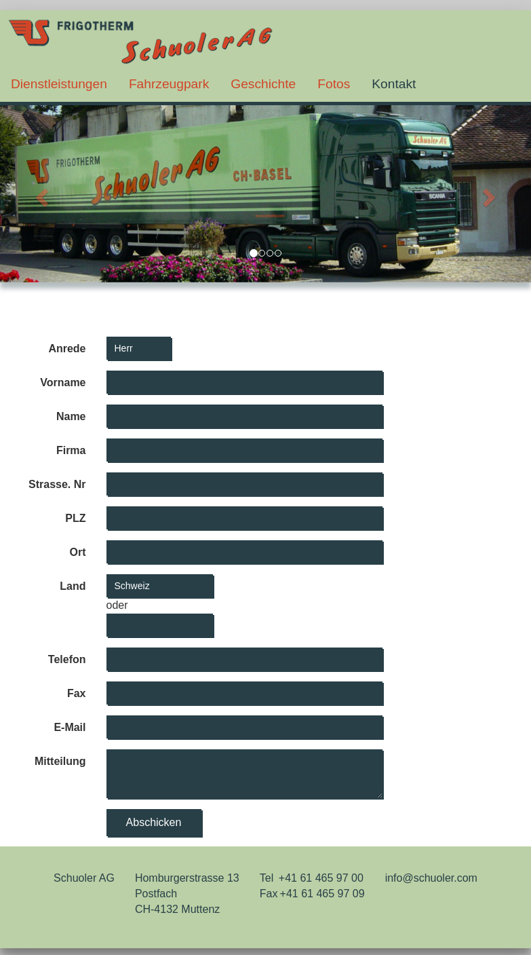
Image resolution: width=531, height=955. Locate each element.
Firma (71, 450)
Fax (76, 693)
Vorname (62, 382)
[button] (39, 193)
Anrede (66, 348)
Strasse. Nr (57, 484)
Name (71, 416)
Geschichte (263, 84)
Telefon (67, 659)
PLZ (75, 518)
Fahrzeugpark (169, 84)
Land (72, 586)
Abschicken (154, 822)
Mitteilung (60, 761)
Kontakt (394, 84)
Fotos (333, 84)
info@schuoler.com (431, 878)
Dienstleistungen (59, 84)
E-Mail (69, 727)
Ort (78, 552)
